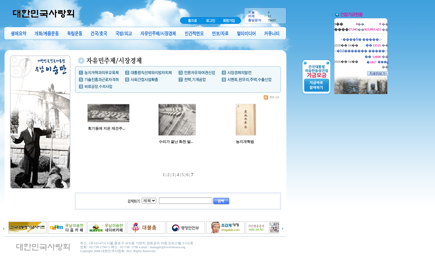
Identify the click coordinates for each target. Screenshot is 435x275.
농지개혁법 (245, 142)
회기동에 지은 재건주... (106, 128)
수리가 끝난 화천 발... (176, 142)
